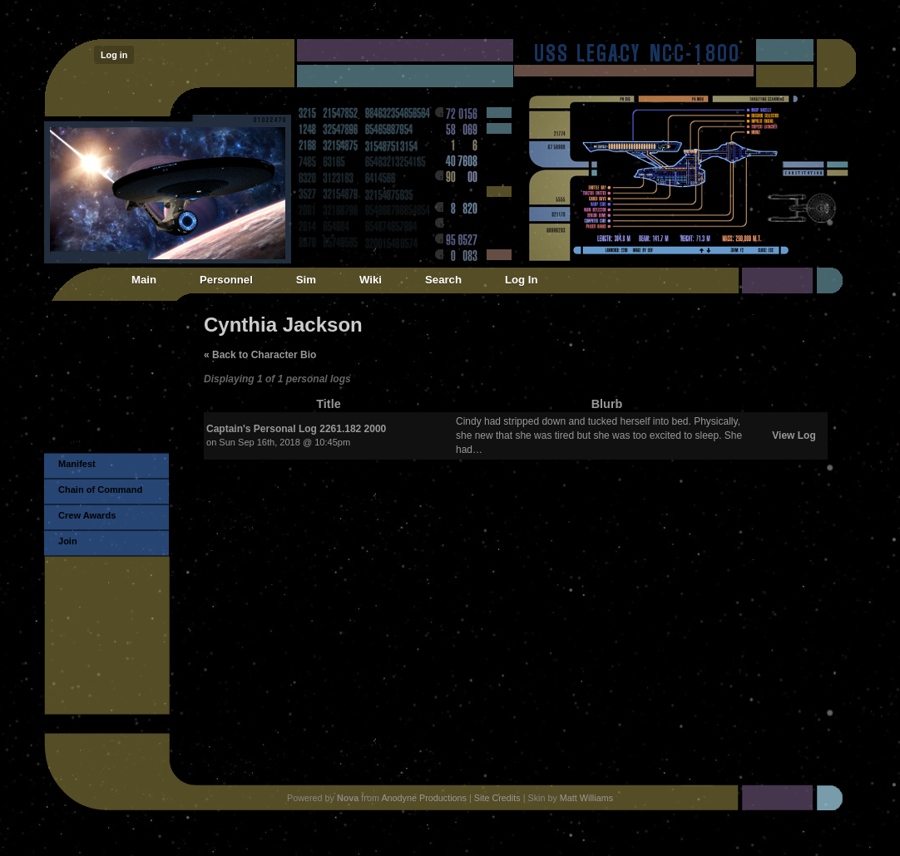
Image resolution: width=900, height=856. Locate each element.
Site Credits (497, 798)
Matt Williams (586, 798)
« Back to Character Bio (260, 355)
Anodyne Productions (424, 798)
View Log (793, 435)
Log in (114, 55)
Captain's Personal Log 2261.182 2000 (296, 429)
